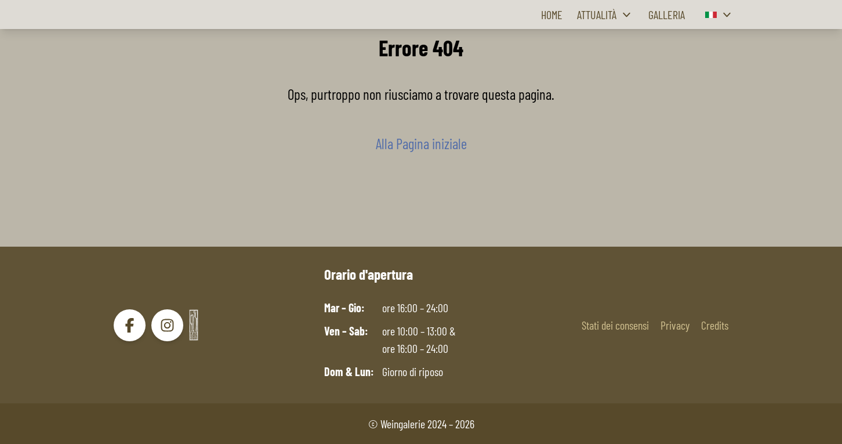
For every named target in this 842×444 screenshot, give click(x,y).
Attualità (605, 15)
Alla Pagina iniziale (421, 143)
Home (551, 14)
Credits (714, 325)
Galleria (666, 14)
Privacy (674, 325)
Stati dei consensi (615, 325)
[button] (719, 15)
